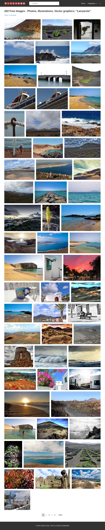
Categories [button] (92, 3)
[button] (100, 3)
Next (60, 515)
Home (83, 3)
